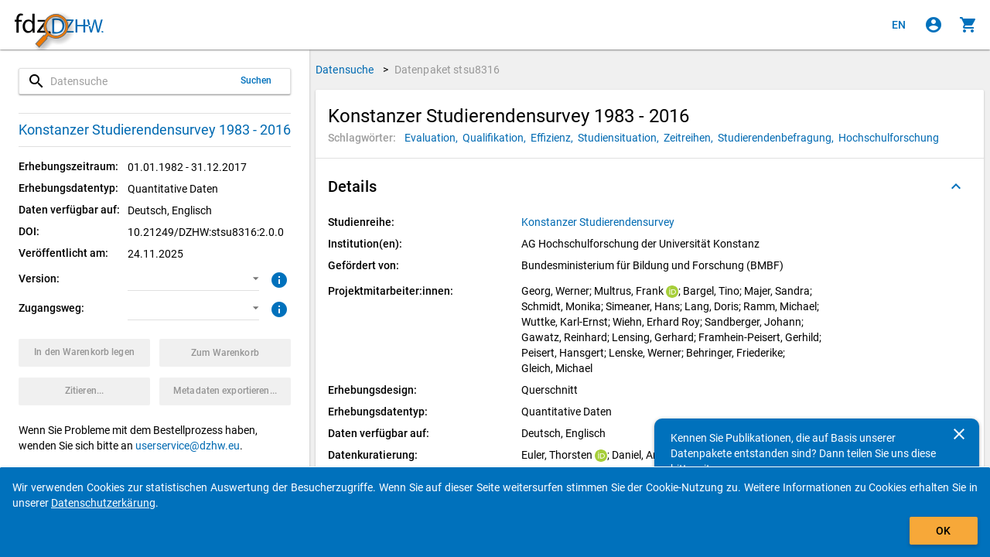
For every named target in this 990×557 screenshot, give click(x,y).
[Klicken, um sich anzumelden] (933, 24)
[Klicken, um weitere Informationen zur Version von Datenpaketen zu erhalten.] (277, 278)
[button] (193, 279)
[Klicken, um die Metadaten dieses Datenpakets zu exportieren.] (225, 391)
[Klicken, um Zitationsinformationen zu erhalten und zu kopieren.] (84, 391)
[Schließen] (959, 434)
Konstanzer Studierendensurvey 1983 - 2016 (155, 129)
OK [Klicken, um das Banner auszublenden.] (943, 531)
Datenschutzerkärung (103, 503)
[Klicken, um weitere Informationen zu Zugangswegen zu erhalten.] (277, 308)
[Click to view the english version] (898, 24)
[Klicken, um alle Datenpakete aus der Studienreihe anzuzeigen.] (599, 222)
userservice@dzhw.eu (187, 445)
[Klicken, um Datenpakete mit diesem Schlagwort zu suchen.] (434, 138)
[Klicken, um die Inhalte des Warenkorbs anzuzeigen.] (968, 24)
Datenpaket (447, 69)
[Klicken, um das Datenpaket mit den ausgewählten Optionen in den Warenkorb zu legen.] (84, 353)
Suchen (256, 80)
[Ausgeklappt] (955, 186)
